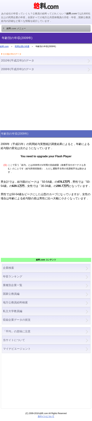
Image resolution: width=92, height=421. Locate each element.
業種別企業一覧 (12, 285)
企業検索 (8, 267)
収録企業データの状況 (16, 319)
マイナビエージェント (17, 348)
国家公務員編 (11, 293)
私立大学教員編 (12, 311)
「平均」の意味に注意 (16, 331)
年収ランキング (12, 276)
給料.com (4, 46)
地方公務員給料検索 (15, 302)
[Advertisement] (46, 101)
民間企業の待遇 (22, 46)
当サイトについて (14, 340)
